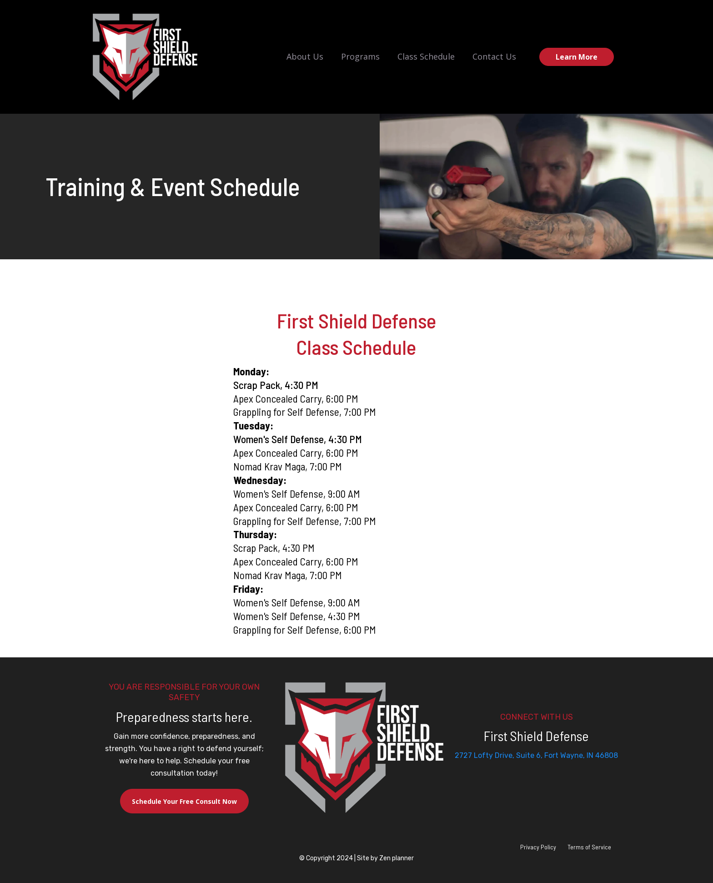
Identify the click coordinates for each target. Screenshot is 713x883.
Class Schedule (426, 56)
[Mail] (551, 772)
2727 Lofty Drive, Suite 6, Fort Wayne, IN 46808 (536, 755)
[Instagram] (536, 772)
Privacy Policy (538, 847)
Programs (360, 56)
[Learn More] (576, 57)
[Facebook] (522, 772)
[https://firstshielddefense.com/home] (145, 57)
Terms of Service (589, 847)
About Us (304, 56)
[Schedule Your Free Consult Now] (184, 801)
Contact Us (494, 56)
